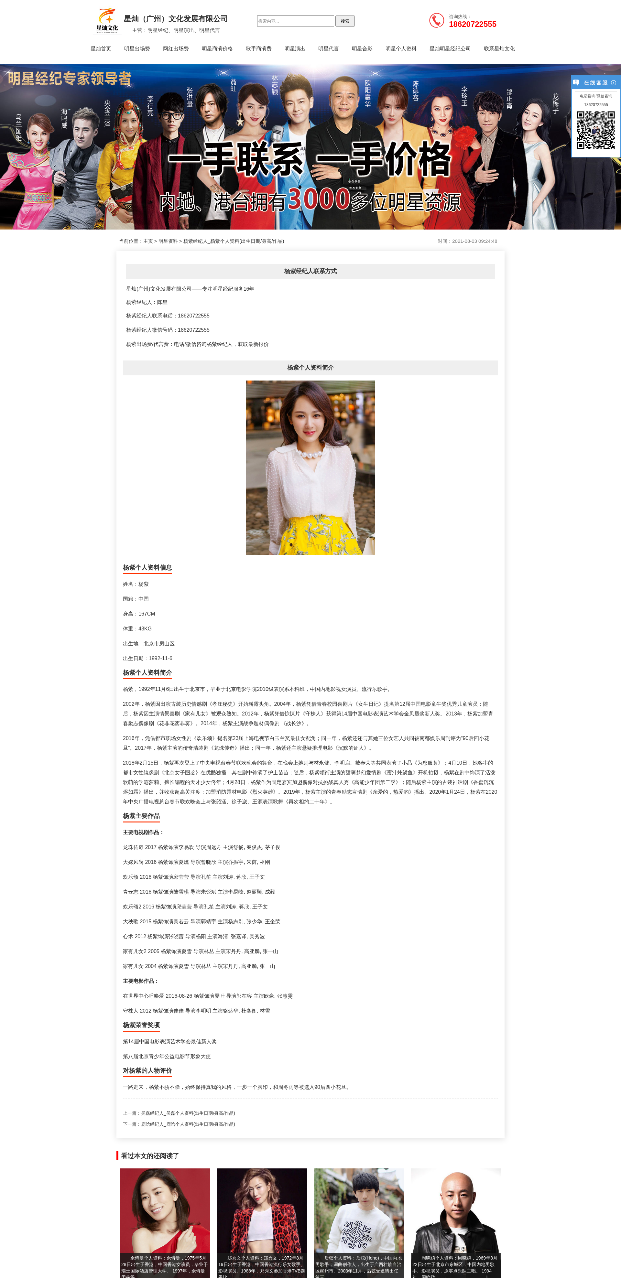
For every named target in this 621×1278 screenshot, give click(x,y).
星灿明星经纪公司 (450, 48)
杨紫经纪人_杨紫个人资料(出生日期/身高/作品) (233, 241)
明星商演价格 (217, 48)
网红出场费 (176, 48)
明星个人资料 (401, 48)
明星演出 (295, 48)
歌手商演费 (259, 48)
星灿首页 (101, 48)
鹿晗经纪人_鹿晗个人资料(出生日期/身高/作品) (188, 1124)
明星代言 (328, 48)
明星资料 (168, 241)
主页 (148, 241)
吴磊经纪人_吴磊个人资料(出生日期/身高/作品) (188, 1113)
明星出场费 (137, 48)
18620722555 (596, 104)
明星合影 (362, 48)
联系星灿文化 (499, 48)
